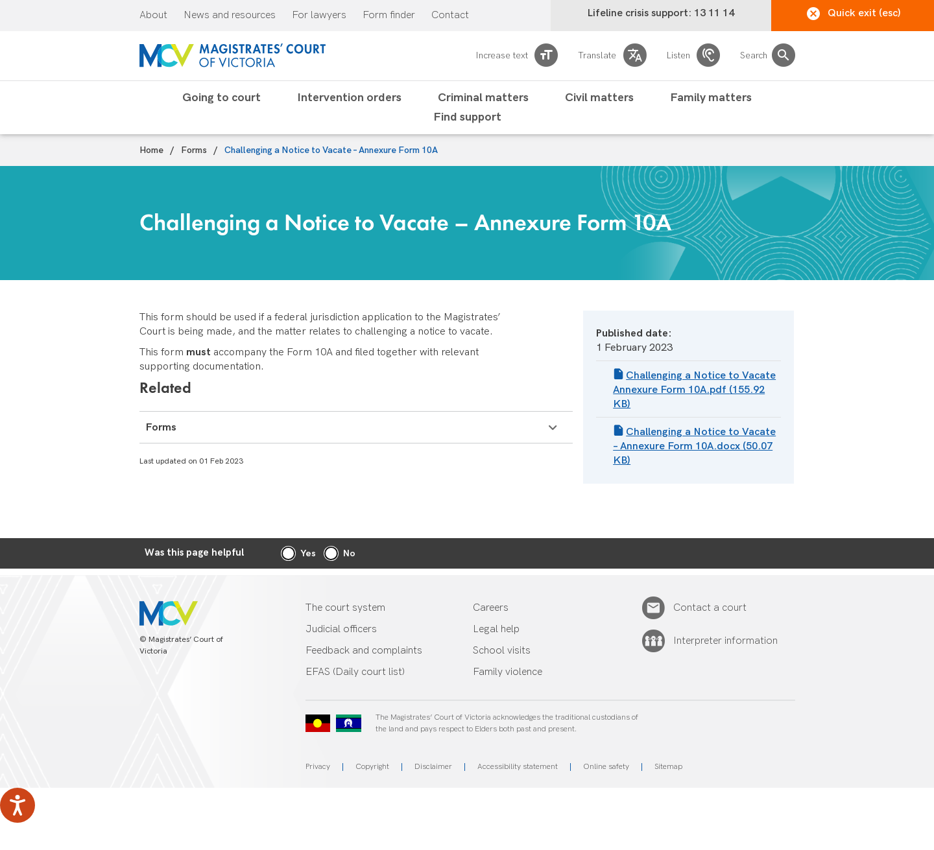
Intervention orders (349, 97)
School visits (502, 650)
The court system (345, 608)
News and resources (230, 15)
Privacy (317, 767)
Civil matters (599, 97)
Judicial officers (341, 629)
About (153, 15)
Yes (308, 553)
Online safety (606, 767)
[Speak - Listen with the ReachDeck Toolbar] (17, 805)
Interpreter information (725, 641)
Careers (491, 608)
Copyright (372, 767)
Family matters (711, 97)
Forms (194, 150)
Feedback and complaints (363, 650)
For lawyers (319, 15)
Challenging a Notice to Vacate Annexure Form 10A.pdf (694, 390)
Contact (450, 15)
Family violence (507, 672)
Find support (467, 117)
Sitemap (668, 767)
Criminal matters (483, 97)
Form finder (389, 15)
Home (151, 150)
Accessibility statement (517, 767)
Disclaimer (433, 767)
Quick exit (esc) (854, 13)
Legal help (496, 629)
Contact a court (710, 608)
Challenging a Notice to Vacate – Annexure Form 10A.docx (694, 446)
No (349, 553)
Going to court (221, 97)
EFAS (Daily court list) (355, 672)
